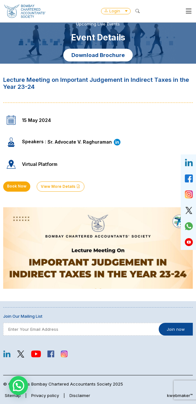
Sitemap (13, 395)
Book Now (16, 186)
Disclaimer (79, 395)
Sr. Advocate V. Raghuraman (84, 142)
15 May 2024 (36, 120)
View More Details (60, 186)
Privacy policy (45, 395)
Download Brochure (98, 55)
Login (116, 10)
